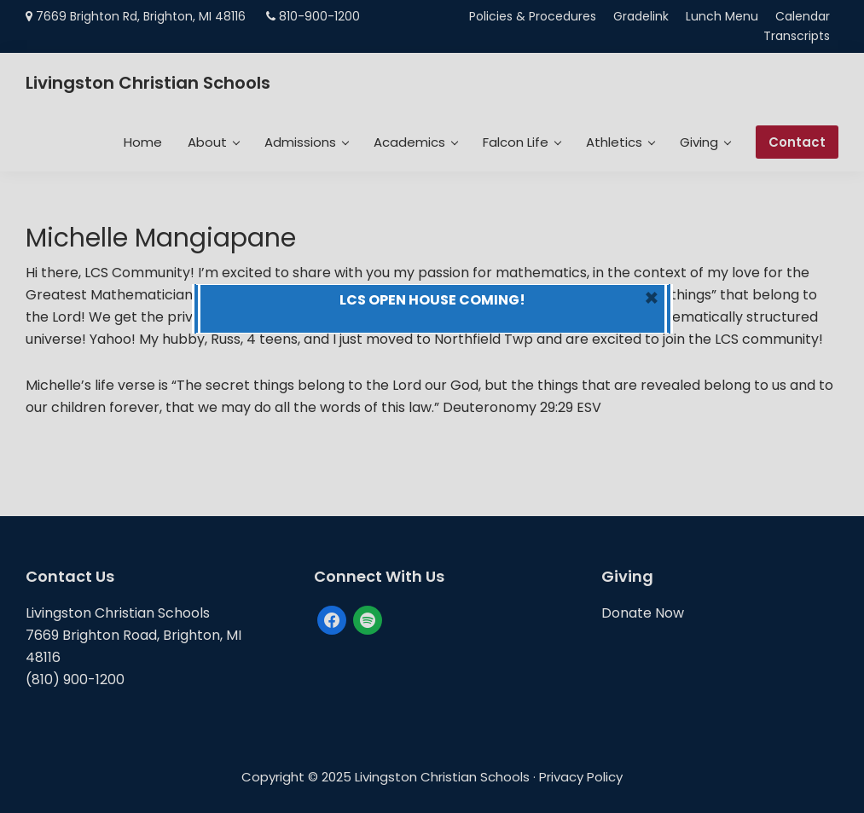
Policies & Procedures (532, 16)
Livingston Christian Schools (148, 83)
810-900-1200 (319, 16)
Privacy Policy (581, 777)
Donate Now (642, 613)
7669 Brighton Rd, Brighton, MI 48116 (141, 16)
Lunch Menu (722, 16)
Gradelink (641, 16)
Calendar (802, 16)
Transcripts (796, 35)
